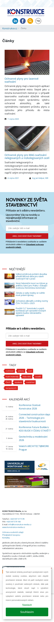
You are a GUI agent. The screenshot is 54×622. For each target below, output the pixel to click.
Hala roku (27, 376)
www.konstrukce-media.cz (13, 527)
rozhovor (10, 371)
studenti (18, 382)
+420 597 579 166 (13, 521)
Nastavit (27, 604)
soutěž (38, 376)
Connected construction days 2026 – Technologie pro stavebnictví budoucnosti (34, 418)
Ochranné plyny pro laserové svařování (21, 80)
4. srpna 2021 (13, 178)
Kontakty (6, 537)
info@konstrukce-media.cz (19, 524)
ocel (30, 371)
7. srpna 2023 (13, 119)
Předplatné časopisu (11, 535)
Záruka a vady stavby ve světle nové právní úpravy (30, 294)
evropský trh (11, 388)
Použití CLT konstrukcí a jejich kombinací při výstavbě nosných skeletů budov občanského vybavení (31, 312)
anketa (21, 371)
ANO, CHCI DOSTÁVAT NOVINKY (27, 236)
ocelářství (30, 382)
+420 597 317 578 (17, 519)
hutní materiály (12, 376)
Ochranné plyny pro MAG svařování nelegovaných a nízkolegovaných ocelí (27, 156)
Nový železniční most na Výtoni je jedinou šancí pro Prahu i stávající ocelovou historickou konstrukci (32, 285)
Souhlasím (27, 612)
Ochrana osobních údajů (12, 532)
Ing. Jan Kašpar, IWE (40, 178)
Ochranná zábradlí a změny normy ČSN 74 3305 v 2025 (32, 302)
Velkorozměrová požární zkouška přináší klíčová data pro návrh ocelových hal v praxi (31, 276)
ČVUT (8, 382)
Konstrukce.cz (9, 28)
